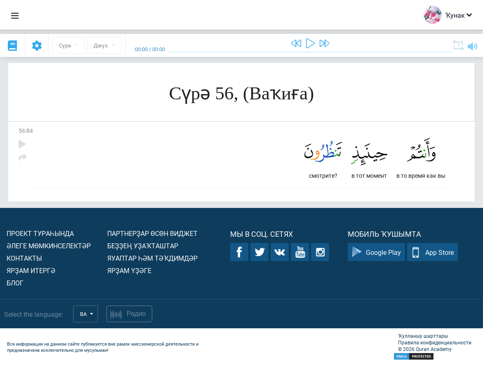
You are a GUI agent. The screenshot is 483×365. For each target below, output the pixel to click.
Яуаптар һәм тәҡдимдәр (152, 258)
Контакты (24, 258)
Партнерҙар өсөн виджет (152, 233)
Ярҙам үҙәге (129, 270)
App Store (432, 252)
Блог (15, 282)
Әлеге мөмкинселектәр (49, 245)
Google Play (376, 252)
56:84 (26, 130)
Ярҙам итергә (31, 270)
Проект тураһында (40, 233)
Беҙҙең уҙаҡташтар (142, 245)
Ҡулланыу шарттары (423, 335)
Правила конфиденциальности (434, 342)
